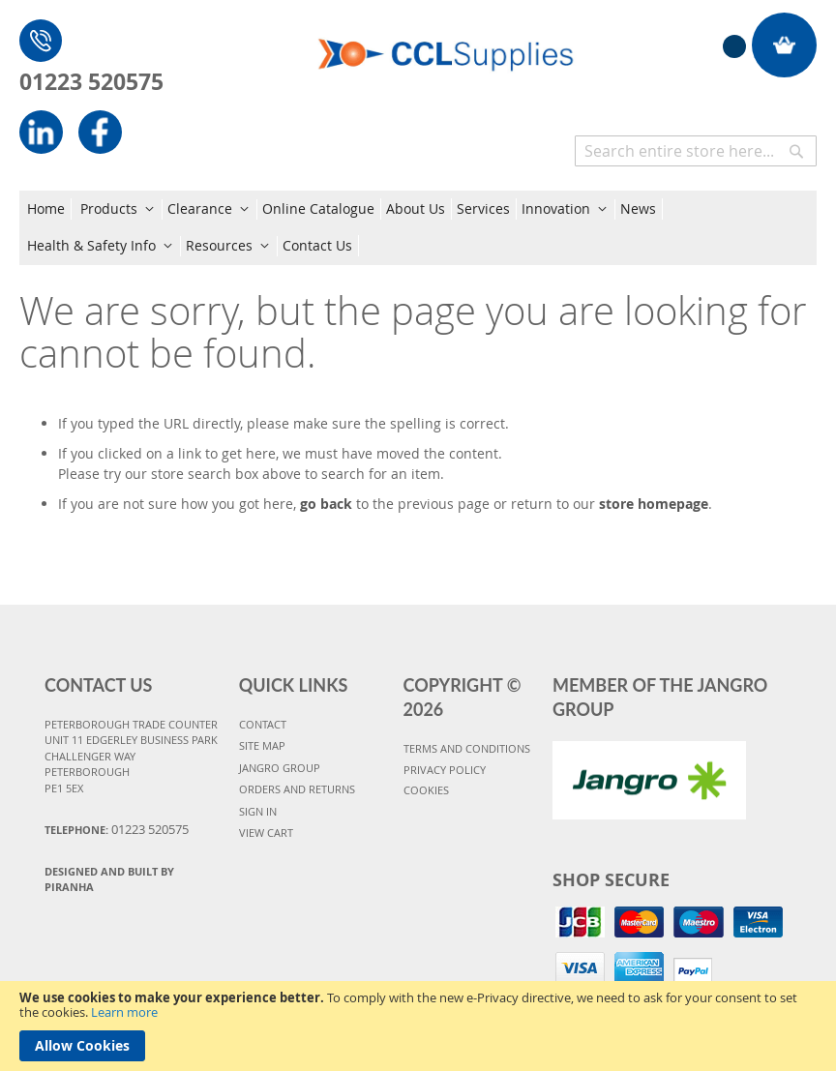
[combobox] (696, 150)
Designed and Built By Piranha (109, 879)
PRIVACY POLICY (444, 769)
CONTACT (262, 724)
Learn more (124, 1012)
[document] (418, 1026)
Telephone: (117, 829)
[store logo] (446, 43)
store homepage (653, 503)
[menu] (418, 228)
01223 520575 (91, 81)
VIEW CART (266, 832)
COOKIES (426, 790)
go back (326, 503)
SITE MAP (262, 745)
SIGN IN (258, 811)
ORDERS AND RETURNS (297, 789)
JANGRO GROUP (279, 767)
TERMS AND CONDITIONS (466, 748)
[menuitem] (49, 209)
